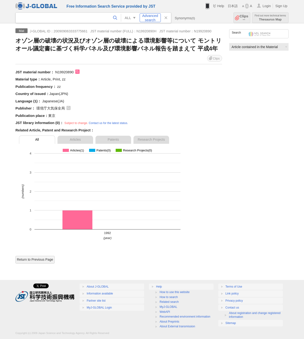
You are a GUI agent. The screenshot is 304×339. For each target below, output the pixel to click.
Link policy (232, 293)
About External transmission (177, 326)
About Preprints (169, 321)
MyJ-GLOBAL (168, 307)
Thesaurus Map (270, 17)
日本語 (233, 6)
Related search (169, 302)
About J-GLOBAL (98, 286)
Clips (244, 17)
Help (220, 6)
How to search (169, 297)
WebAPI (165, 312)
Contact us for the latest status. (108, 123)
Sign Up (281, 6)
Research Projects (151, 139)
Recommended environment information (185, 316)
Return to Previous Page (35, 259)
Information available (100, 293)
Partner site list (96, 300)
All (37, 139)
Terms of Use (233, 286)
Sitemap (230, 323)
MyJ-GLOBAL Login (99, 307)
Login (266, 6)
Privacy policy (234, 300)
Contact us (232, 307)
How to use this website (175, 292)
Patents (113, 139)
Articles (75, 139)
